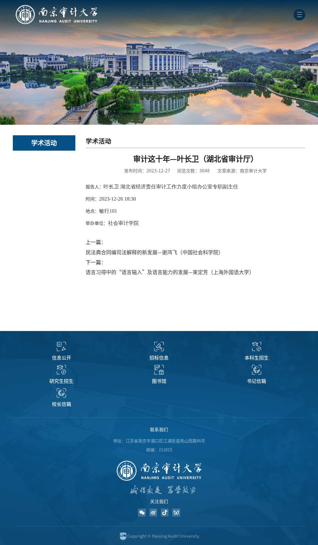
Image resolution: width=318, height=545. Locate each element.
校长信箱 (61, 404)
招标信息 (159, 357)
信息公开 (61, 357)
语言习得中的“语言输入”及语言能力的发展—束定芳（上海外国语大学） (170, 272)
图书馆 (159, 381)
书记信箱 (256, 381)
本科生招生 (257, 357)
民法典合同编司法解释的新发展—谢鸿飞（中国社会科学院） (154, 252)
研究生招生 (61, 381)
